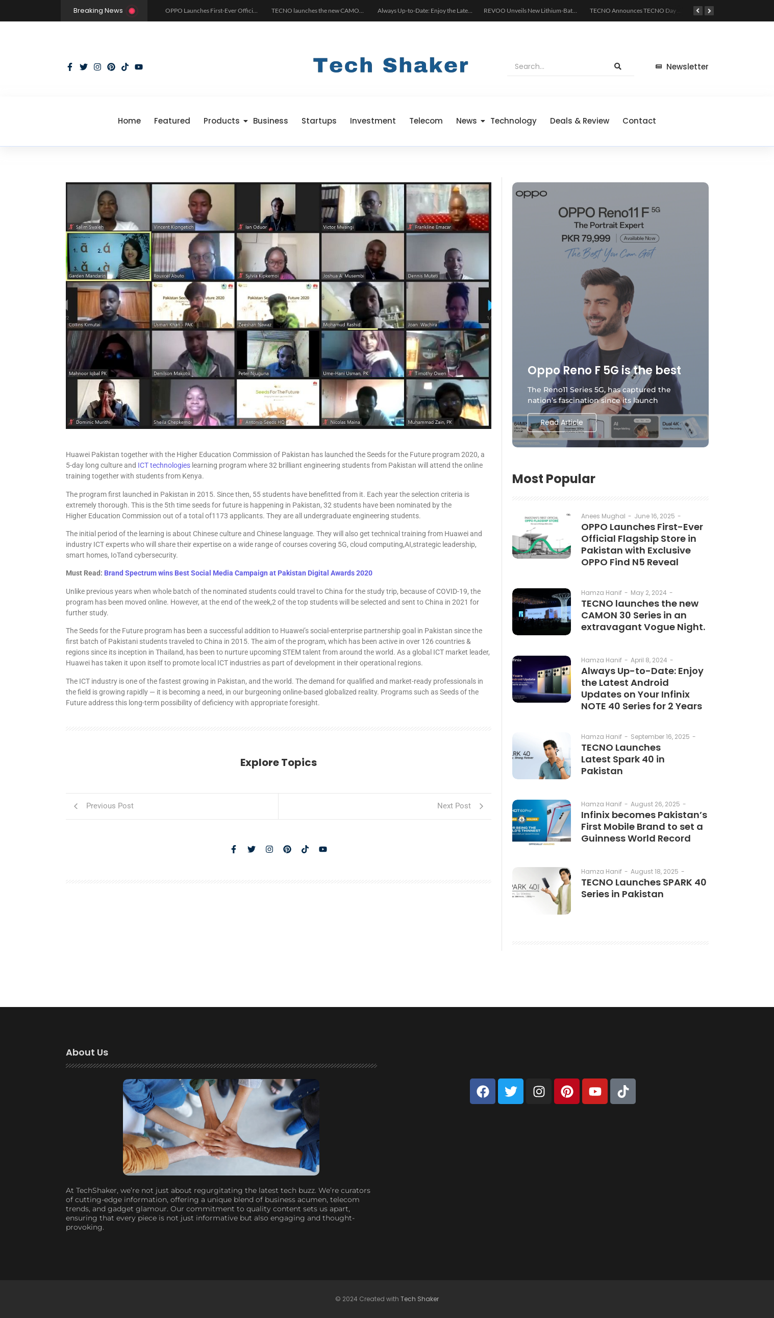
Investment (373, 120)
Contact (639, 120)
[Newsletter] (682, 67)
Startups (319, 120)
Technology (513, 120)
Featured (172, 120)
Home (129, 120)
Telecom (426, 120)
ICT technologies (165, 465)
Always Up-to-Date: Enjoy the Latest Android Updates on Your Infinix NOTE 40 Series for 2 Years (642, 688)
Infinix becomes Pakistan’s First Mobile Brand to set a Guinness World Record (644, 826)
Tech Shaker (420, 1299)
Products (223, 120)
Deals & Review (579, 120)
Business (270, 120)
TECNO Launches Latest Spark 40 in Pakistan (623, 759)
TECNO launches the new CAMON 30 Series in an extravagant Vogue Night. (643, 615)
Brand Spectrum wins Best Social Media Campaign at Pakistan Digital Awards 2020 (238, 573)
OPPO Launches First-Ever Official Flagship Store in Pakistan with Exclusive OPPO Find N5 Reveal (642, 544)
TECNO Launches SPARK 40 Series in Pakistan (644, 888)
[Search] (554, 67)
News (468, 120)
